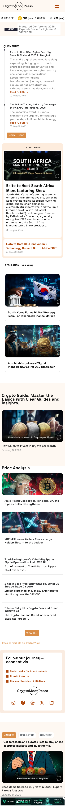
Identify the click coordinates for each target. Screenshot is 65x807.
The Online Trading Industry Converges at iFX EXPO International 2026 (33, 106)
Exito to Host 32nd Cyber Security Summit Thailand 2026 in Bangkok (30, 54)
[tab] (11, 265)
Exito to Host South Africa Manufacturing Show (30, 188)
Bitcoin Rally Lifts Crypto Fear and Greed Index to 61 (31, 609)
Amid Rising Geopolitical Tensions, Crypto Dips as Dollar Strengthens (32, 502)
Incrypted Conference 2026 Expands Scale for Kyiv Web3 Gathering (37, 29)
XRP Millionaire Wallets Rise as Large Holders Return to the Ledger (28, 540)
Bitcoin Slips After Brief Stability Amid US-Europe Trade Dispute (32, 585)
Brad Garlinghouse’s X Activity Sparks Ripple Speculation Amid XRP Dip (29, 561)
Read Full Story (19, 92)
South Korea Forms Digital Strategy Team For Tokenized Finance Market (31, 314)
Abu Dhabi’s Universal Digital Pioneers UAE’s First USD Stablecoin (31, 365)
